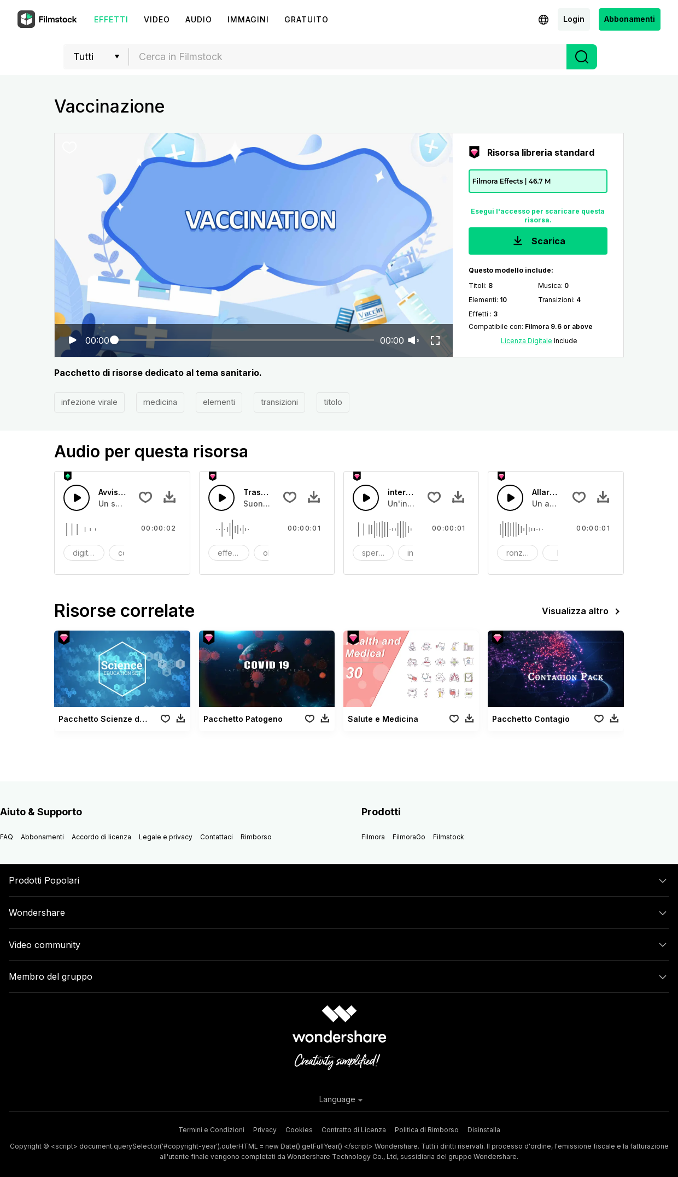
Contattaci (216, 837)
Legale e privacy (165, 837)
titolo (333, 402)
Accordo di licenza (101, 837)
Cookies (299, 1130)
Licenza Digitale (526, 341)
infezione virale (89, 402)
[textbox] (348, 56)
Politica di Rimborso (427, 1130)
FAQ (6, 837)
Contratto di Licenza (354, 1130)
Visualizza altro (583, 611)
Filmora (373, 837)
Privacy (265, 1130)
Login (574, 18)
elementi (219, 402)
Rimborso (256, 837)
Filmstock (448, 837)
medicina (160, 402)
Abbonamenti (629, 18)
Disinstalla (483, 1130)
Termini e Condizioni (211, 1130)
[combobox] (347, 56)
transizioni (279, 402)
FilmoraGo (409, 837)
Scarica (538, 242)
